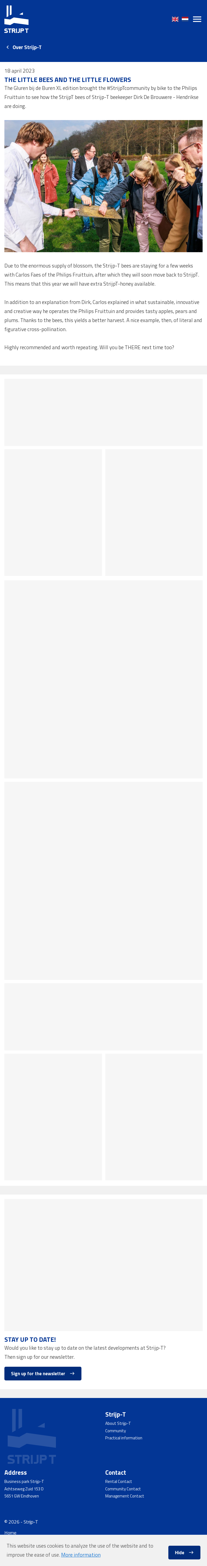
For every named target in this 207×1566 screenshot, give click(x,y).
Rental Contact (118, 1481)
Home (10, 1532)
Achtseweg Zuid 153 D (24, 1489)
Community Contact (123, 1489)
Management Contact (124, 1496)
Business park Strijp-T (24, 1481)
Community (115, 1431)
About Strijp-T (118, 1423)
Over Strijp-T (27, 47)
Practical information (123, 1438)
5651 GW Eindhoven (21, 1496)
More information (81, 1555)
